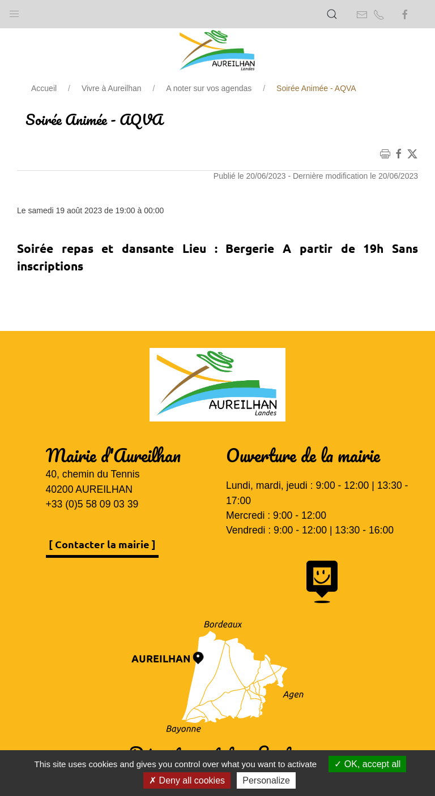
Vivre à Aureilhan (112, 88)
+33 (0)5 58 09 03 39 (92, 504)
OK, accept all (367, 764)
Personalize (266, 780)
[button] (14, 11)
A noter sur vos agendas (208, 88)
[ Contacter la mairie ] (102, 543)
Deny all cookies (187, 780)
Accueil (44, 88)
